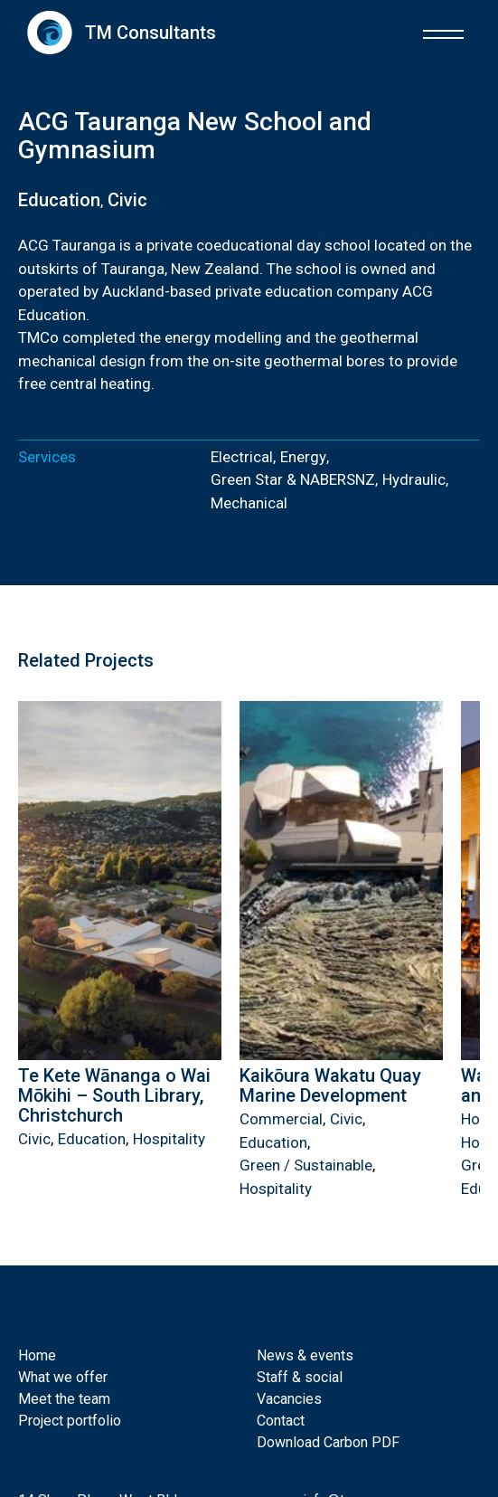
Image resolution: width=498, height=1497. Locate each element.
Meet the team (64, 1398)
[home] (117, 32)
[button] (443, 32)
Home (37, 1355)
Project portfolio (69, 1420)
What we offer (63, 1377)
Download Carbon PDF (328, 1442)
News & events (305, 1355)
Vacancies (289, 1398)
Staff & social (300, 1377)
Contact (281, 1420)
